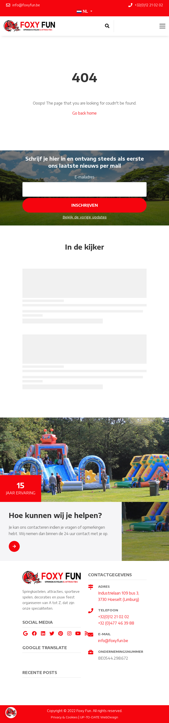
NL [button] (82, 11)
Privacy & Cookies (64, 717)
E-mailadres (84, 177)
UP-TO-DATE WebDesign (99, 717)
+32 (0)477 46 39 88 (116, 623)
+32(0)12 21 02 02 (113, 616)
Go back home (84, 113)
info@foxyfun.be (113, 640)
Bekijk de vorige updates (85, 217)
